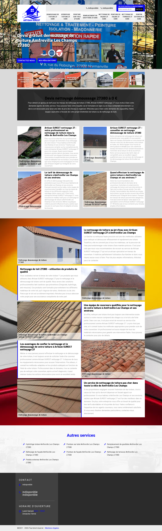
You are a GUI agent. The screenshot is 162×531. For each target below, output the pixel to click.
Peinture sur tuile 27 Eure (77, 17)
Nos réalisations (47, 60)
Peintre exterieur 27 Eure (139, 17)
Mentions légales (52, 528)
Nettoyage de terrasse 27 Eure (127, 17)
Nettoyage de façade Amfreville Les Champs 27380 (40, 453)
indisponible (92, 8)
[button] (71, 67)
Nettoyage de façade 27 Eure (104, 17)
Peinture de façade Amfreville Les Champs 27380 (83, 453)
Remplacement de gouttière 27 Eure (90, 17)
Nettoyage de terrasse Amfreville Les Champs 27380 (122, 453)
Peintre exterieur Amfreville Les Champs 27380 (42, 461)
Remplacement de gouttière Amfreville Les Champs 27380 (124, 445)
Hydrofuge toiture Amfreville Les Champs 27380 (42, 445)
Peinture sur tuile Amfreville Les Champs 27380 (82, 445)
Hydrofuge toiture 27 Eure (65, 17)
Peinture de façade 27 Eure (115, 17)
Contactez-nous (26, 60)
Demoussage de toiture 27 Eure (53, 17)
